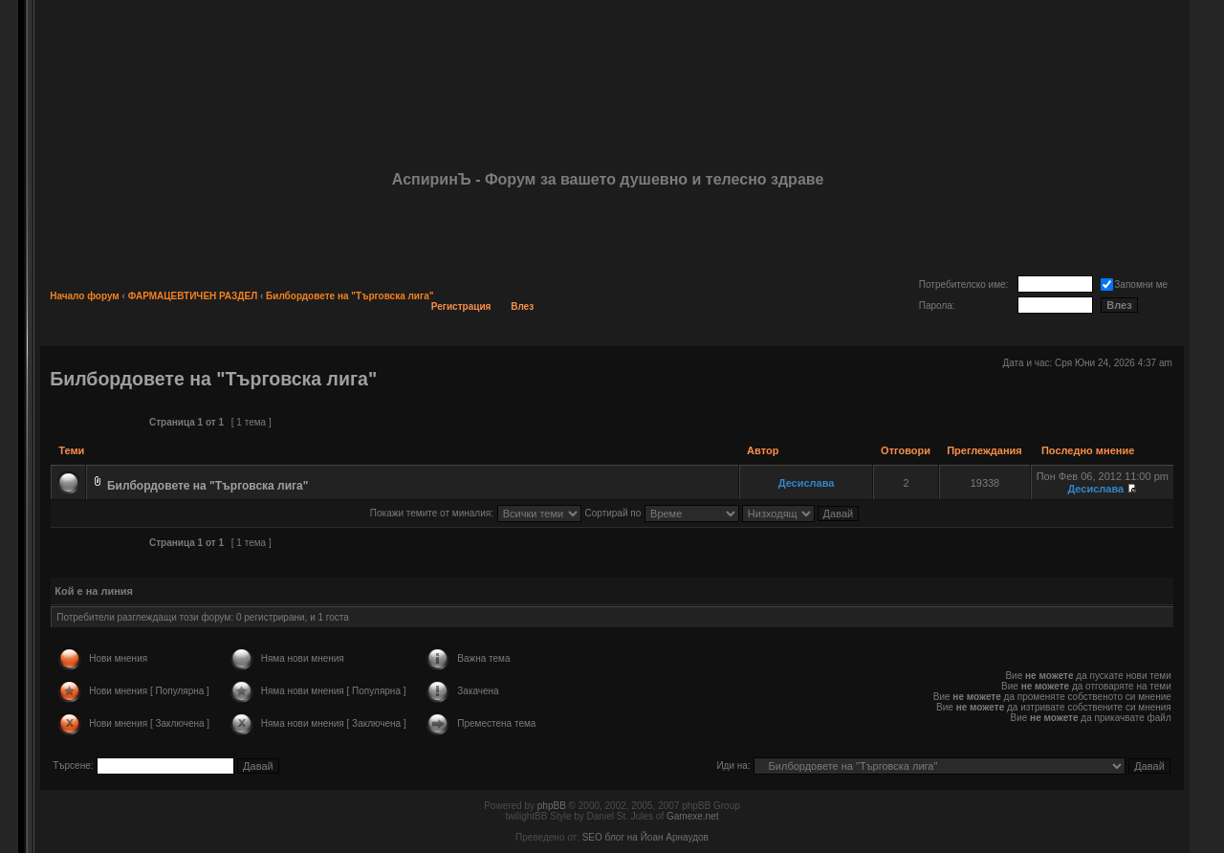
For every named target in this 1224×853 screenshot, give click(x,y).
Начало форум (85, 296)
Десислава (806, 483)
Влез (522, 306)
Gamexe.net (692, 816)
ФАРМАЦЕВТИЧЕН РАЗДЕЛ (193, 296)
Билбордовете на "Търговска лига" (349, 296)
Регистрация (461, 306)
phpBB (551, 805)
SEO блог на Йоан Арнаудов (645, 837)
